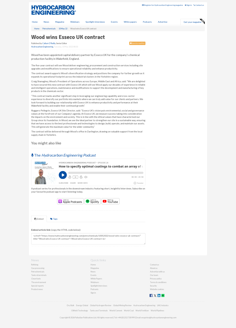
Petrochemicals (37, 271)
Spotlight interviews (95, 22)
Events (114, 22)
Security (153, 286)
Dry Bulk (70, 305)
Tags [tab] (54, 219)
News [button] (46, 22)
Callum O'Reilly (48, 43)
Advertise (162, 22)
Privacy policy (156, 278)
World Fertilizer (142, 310)
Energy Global (82, 305)
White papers (130, 22)
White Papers (96, 278)
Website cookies (157, 289)
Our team (154, 275)
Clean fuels (36, 278)
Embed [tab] (39, 219)
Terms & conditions (158, 282)
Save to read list (137, 43)
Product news (37, 289)
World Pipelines (157, 310)
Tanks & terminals (38, 275)
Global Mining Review (122, 305)
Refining (34, 264)
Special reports (37, 286)
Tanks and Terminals (99, 310)
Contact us (199, 5)
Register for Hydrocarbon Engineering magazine (162, 5)
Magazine (59, 22)
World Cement (115, 310)
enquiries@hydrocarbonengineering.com (158, 317)
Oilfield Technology (79, 310)
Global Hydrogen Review (100, 305)
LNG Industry (163, 305)
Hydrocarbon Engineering (42, 46)
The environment (38, 282)
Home (35, 22)
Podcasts (147, 22)
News (93, 271)
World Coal (129, 310)
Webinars (74, 22)
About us (153, 268)
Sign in (188, 5)
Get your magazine (194, 21)
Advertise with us (157, 271)
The (63, 155)
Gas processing (37, 268)
